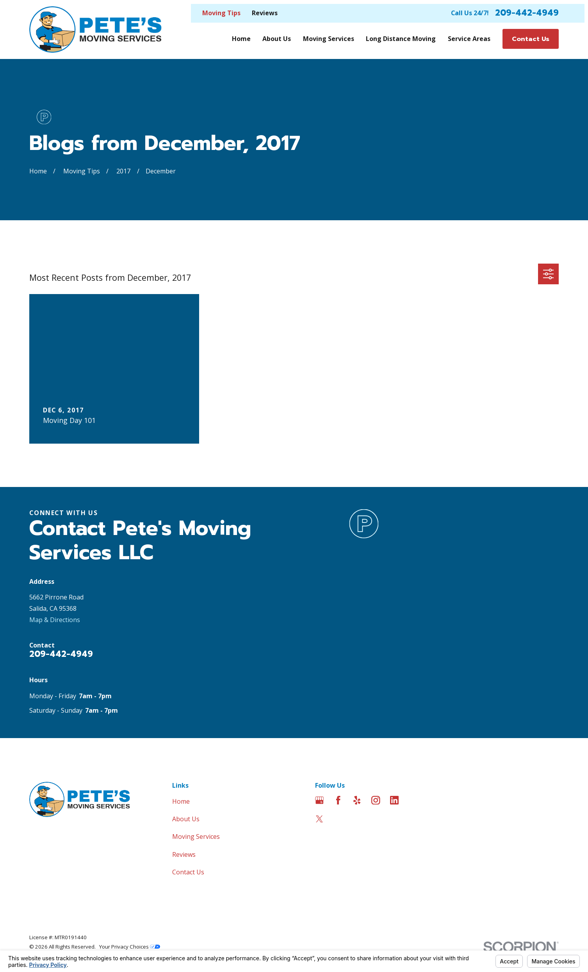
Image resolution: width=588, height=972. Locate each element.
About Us (186, 819)
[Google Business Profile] (319, 800)
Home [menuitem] (241, 38)
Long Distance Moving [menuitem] (401, 38)
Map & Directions (54, 619)
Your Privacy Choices (129, 946)
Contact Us (188, 872)
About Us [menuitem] (276, 38)
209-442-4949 (527, 13)
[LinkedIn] (394, 800)
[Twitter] (319, 819)
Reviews (265, 13)
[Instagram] (375, 800)
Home (181, 801)
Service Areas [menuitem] (469, 38)
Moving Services (196, 836)
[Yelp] (357, 800)
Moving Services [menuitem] (328, 38)
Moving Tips (221, 13)
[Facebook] (338, 800)
